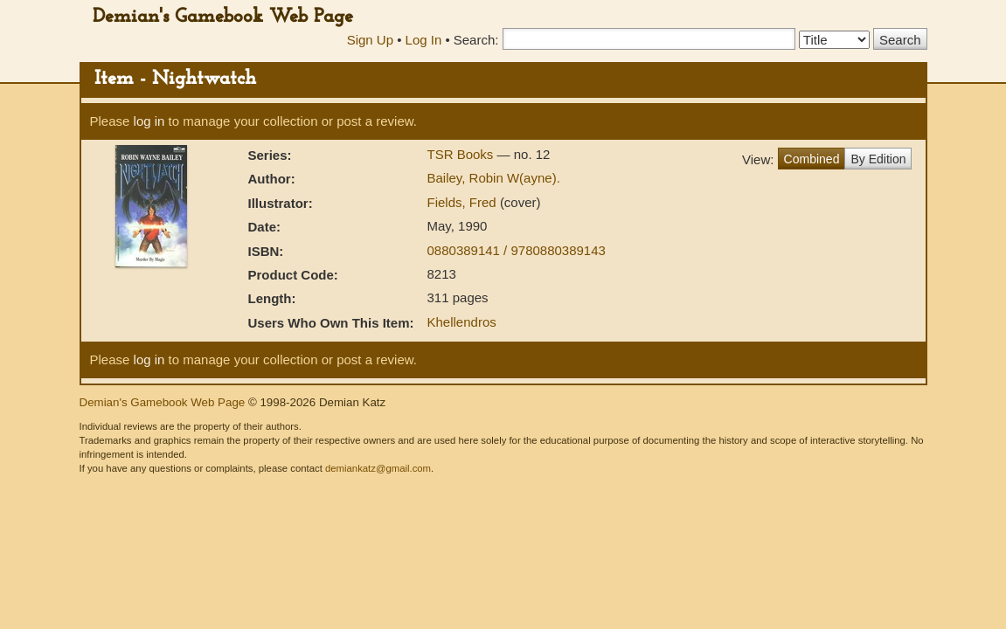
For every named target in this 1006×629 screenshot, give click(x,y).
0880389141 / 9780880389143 (516, 250)
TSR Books (462, 154)
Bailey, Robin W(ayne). (493, 177)
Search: (476, 39)
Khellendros (461, 321)
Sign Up (370, 39)
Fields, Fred (463, 202)
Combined (812, 159)
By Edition (877, 159)
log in (149, 121)
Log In (424, 39)
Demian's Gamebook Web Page (223, 17)
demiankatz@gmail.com (378, 468)
